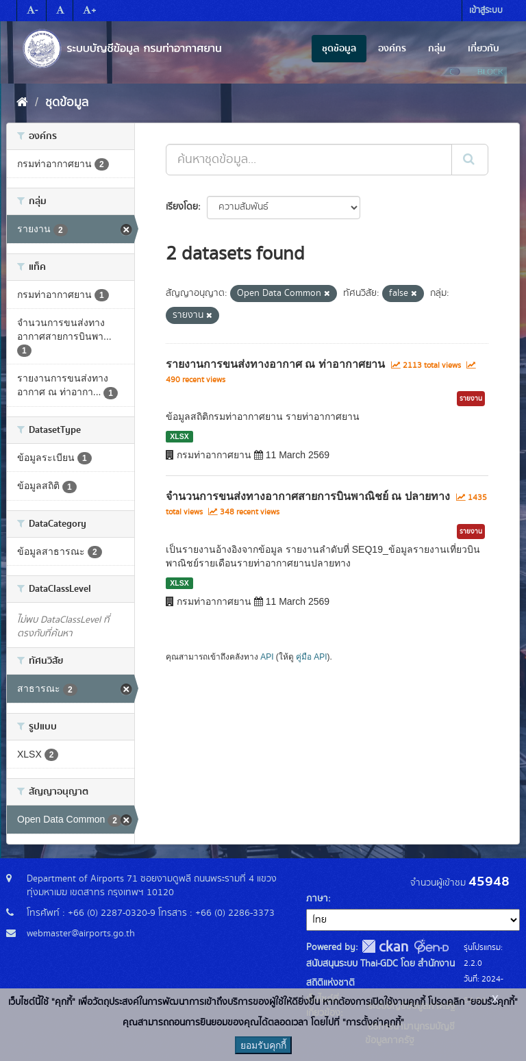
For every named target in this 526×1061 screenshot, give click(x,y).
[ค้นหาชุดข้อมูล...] (309, 159)
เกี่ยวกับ (483, 48)
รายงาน (471, 398)
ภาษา (317, 899)
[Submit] (469, 159)
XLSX (179, 436)
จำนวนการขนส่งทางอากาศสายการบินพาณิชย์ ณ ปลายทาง (308, 496)
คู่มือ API (311, 657)
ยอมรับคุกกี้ (263, 1045)
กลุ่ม (437, 48)
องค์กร (392, 48)
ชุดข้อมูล (339, 48)
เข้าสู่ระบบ (486, 10)
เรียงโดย (182, 207)
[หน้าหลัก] (22, 103)
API (266, 657)
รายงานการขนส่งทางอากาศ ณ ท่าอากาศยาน (275, 364)
